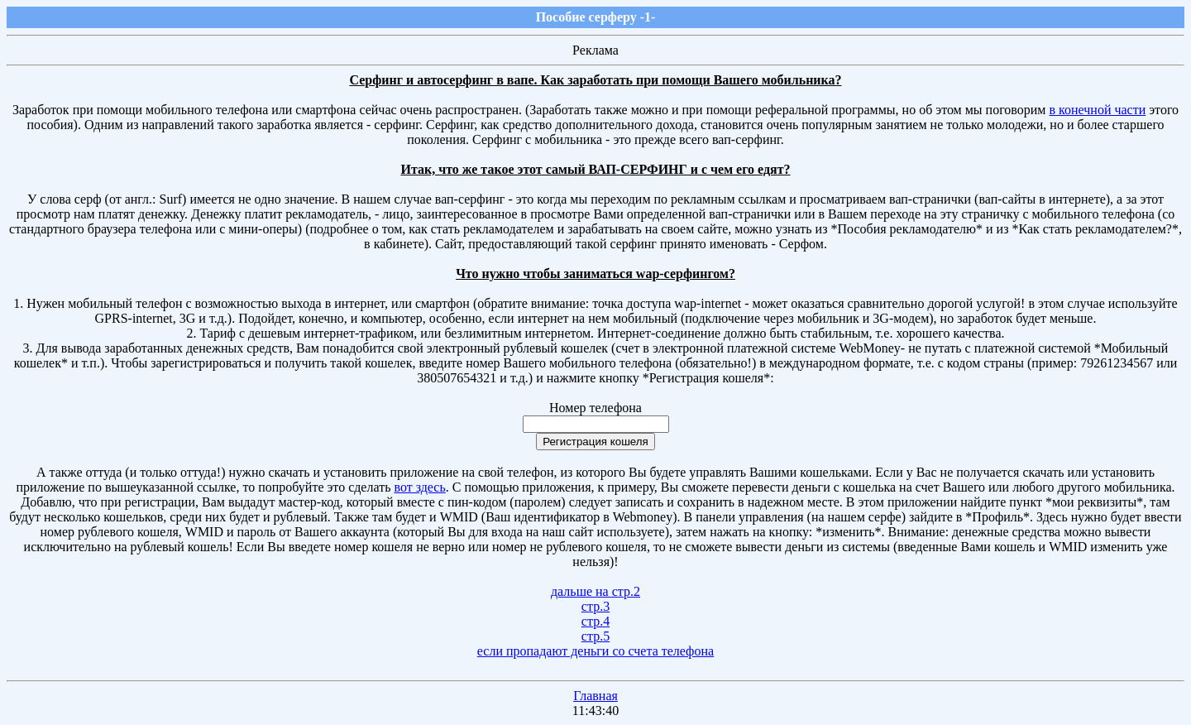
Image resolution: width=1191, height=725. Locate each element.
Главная (595, 696)
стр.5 (595, 636)
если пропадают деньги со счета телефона (595, 651)
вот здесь (419, 487)
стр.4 (595, 621)
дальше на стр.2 (595, 591)
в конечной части (1097, 110)
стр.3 (595, 606)
